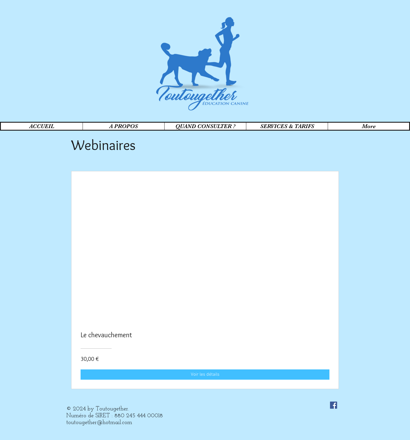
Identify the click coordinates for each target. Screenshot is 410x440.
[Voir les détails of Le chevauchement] (205, 374)
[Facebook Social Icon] (333, 405)
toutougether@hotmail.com (99, 422)
